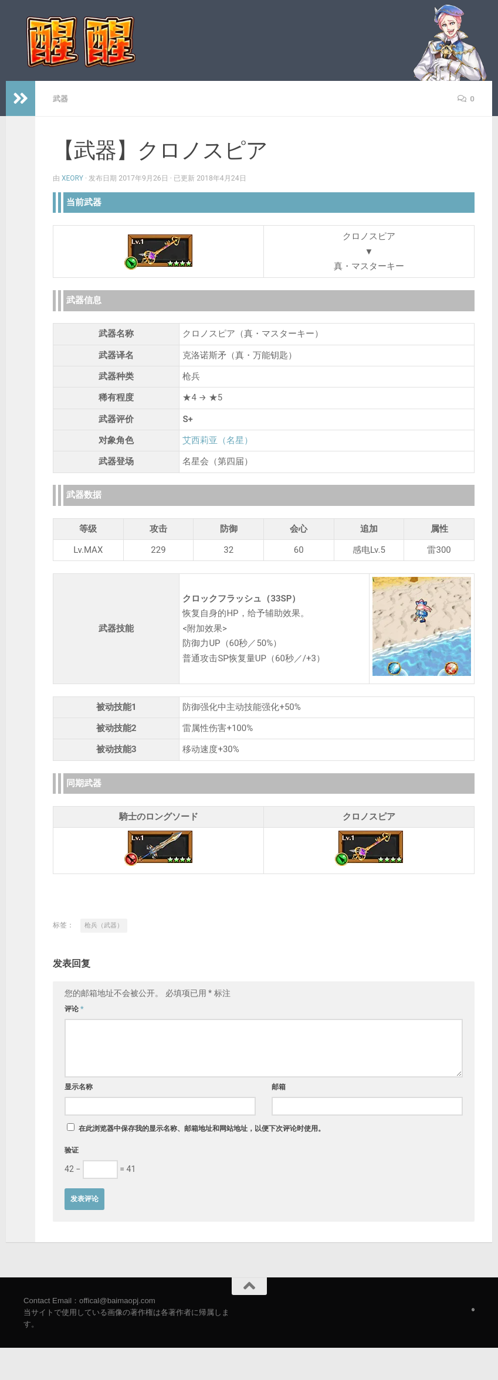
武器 (61, 98)
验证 (72, 1150)
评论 (74, 1008)
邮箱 (279, 1086)
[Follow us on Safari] (473, 1309)
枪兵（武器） (103, 925)
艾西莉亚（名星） (217, 439)
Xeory (73, 178)
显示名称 (79, 1086)
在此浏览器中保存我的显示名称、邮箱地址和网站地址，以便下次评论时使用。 (202, 1128)
